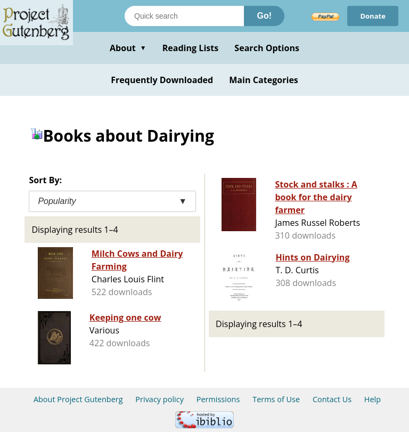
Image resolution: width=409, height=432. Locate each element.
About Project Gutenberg (78, 399)
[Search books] (184, 16)
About (128, 48)
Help (372, 399)
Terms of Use (276, 399)
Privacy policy (159, 399)
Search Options (266, 48)
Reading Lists (190, 48)
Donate (373, 16)
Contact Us (332, 399)
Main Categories (263, 80)
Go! (264, 15)
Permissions (218, 399)
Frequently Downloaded (162, 80)
